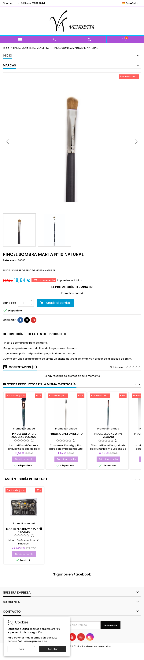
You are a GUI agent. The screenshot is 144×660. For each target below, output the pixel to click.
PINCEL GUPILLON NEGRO (66, 444)
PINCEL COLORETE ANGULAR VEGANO (23, 445)
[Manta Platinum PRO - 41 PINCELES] (24, 500)
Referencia (10, 260)
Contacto (8, 3)
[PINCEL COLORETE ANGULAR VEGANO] (24, 405)
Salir (21, 649)
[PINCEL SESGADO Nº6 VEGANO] (108, 405)
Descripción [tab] (13, 344)
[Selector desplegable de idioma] (131, 3)
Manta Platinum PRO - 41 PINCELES (24, 540)
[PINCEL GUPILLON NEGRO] (66, 405)
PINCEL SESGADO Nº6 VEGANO (108, 445)
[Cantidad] (23, 313)
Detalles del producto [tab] (47, 344)
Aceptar (53, 649)
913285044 (38, 3)
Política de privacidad (32, 641)
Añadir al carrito (55, 312)
